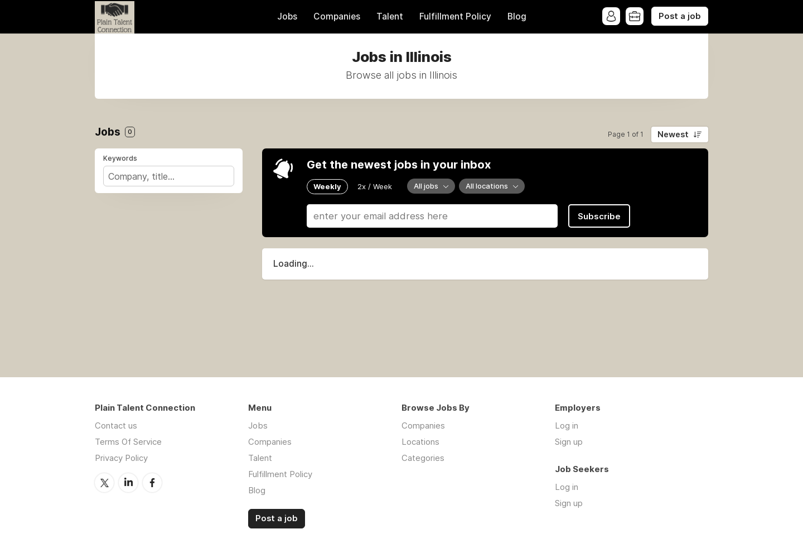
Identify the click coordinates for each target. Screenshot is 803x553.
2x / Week (374, 186)
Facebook (152, 482)
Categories (423, 458)
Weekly (327, 186)
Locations (420, 441)
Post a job (680, 16)
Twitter (104, 482)
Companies (336, 16)
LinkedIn (128, 482)
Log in (566, 425)
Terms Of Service (128, 441)
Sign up (569, 441)
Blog (516, 16)
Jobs (287, 16)
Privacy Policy (121, 458)
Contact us (116, 425)
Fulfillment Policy (455, 16)
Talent (389, 16)
